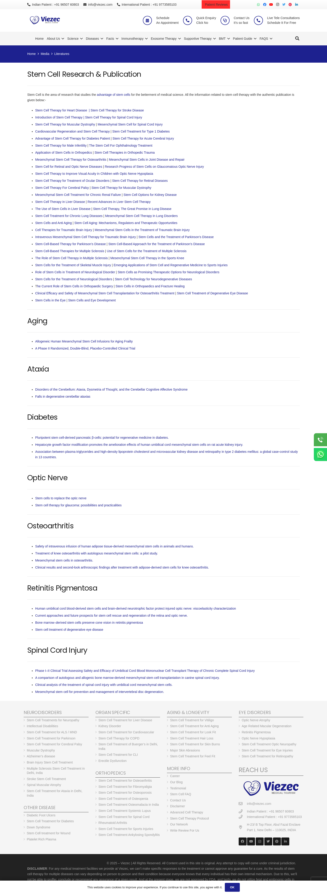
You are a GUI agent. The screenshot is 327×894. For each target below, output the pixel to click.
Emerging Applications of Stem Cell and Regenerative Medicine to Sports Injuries (171, 265)
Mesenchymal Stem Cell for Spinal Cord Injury (130, 124)
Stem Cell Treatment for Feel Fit (192, 756)
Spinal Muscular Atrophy (44, 785)
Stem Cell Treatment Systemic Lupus (125, 811)
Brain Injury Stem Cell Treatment (50, 762)
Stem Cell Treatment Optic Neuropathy (269, 744)
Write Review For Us (184, 830)
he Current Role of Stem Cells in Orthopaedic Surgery (75, 286)
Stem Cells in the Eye (50, 300)
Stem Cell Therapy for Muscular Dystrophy (65, 124)
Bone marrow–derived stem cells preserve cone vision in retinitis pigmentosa (89, 622)
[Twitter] (284, 4)
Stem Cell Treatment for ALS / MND (52, 732)
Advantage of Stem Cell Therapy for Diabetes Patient (72, 138)
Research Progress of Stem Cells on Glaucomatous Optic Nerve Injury (154, 166)
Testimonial (178, 788)
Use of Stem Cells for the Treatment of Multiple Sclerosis (146, 251)
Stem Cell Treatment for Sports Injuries (126, 829)
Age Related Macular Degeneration (267, 726)
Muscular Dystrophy (41, 750)
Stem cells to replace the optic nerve (61, 498)
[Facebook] (265, 4)
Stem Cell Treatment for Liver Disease (125, 720)
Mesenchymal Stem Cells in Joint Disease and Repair (147, 159)
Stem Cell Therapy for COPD (119, 738)
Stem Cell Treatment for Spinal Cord (124, 817)
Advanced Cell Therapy (186, 812)
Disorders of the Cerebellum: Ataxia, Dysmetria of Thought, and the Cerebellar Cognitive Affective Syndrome (111, 389)
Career (175, 776)
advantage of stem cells (113, 94)
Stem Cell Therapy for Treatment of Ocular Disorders (72, 180)
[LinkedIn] (296, 4)
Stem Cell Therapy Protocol (189, 818)
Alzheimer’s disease (41, 756)
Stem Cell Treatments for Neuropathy (53, 720)
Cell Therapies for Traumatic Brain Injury (63, 230)
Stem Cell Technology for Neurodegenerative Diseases (153, 279)
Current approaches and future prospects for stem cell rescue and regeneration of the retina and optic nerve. (111, 615)
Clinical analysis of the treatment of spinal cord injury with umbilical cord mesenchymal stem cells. (104, 685)
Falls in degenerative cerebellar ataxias (62, 396)
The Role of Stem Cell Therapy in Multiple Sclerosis (71, 258)
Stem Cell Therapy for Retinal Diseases (140, 180)
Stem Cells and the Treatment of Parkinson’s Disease (176, 237)
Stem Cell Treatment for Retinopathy (267, 756)
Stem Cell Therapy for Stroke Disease (117, 110)
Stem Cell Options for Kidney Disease (150, 195)
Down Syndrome (38, 827)
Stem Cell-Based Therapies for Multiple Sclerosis (69, 251)
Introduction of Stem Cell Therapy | (60, 117)
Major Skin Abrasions (185, 750)
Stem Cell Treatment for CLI (118, 754)
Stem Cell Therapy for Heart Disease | (63, 110)
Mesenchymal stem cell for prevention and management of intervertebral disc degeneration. (99, 692)
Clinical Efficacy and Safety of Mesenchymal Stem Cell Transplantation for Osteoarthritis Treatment (104, 293)
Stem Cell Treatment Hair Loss (191, 738)
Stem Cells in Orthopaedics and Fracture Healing (150, 286)
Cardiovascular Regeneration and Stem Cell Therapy (72, 131)
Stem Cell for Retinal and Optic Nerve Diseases (68, 166)
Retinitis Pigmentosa (256, 732)
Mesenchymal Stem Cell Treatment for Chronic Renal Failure (78, 195)
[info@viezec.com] (243, 804)
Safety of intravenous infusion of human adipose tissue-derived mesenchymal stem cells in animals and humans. (114, 546)
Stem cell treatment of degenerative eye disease (69, 629)
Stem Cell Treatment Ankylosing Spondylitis (129, 835)
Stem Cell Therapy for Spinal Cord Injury (113, 117)
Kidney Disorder (110, 726)
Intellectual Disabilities (42, 726)
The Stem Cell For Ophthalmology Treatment (120, 145)
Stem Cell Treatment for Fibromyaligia (125, 786)
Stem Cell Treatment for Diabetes (50, 821)
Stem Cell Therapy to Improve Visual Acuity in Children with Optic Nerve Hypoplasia (94, 173)
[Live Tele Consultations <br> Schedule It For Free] (260, 20)
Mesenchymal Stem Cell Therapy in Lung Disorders (141, 216)
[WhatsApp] (258, 4)
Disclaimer (177, 806)
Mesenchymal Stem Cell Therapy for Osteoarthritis (70, 159)
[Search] (297, 38)
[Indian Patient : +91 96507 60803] (243, 811)
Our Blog (176, 782)
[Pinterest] (290, 4)
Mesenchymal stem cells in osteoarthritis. (64, 560)
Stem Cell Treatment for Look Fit (193, 732)
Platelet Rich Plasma (41, 839)
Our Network (179, 824)
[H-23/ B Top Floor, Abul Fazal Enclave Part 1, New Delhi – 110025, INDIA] (243, 827)
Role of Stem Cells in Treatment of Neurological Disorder (75, 272)
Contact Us (178, 800)
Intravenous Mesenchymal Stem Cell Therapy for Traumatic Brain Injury (85, 237)
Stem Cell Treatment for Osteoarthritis (125, 780)
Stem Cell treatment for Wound (48, 833)
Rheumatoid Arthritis (113, 823)
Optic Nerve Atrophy (256, 720)
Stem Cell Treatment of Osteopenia (123, 798)
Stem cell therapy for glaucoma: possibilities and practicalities (78, 505)
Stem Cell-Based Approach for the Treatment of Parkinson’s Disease (156, 244)
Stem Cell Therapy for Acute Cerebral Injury (143, 138)
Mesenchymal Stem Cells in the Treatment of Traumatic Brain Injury (142, 230)
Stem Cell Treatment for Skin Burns (195, 744)
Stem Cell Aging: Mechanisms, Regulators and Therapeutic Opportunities (125, 223)
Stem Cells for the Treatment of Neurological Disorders (73, 279)
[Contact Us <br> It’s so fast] (227, 20)
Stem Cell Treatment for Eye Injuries (267, 750)
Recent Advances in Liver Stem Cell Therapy (119, 202)
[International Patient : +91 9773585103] (243, 817)
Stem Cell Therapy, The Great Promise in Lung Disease (132, 209)
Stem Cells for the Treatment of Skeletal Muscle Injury (73, 265)
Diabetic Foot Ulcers (41, 815)
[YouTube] (271, 4)
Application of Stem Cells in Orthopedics (63, 152)
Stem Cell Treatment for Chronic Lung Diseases (68, 216)
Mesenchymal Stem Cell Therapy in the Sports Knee (147, 258)
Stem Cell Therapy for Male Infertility (61, 145)
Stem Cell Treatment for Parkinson (51, 738)
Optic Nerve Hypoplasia (258, 738)
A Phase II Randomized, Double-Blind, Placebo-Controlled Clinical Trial (85, 348)
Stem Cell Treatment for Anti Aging (194, 726)
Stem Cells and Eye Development (92, 300)
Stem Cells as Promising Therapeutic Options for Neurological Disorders (168, 272)
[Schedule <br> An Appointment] (149, 20)
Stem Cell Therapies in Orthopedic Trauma (124, 152)
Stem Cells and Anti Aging (53, 223)
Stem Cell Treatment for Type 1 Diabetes (141, 131)
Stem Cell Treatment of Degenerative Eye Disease (212, 293)
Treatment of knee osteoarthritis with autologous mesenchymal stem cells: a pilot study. (96, 553)
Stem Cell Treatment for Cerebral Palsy (54, 744)
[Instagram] (277, 4)
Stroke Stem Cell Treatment (46, 779)
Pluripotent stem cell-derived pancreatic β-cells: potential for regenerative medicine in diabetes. (102, 437)
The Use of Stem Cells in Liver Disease (63, 209)
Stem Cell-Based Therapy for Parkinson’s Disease (70, 244)
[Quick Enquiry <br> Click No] (189, 20)
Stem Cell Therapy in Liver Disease (60, 202)
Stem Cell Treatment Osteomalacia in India (129, 804)
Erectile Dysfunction (113, 761)
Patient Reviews (216, 4)
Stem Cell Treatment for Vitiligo (192, 720)
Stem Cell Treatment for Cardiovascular (126, 732)
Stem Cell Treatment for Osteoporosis (125, 792)
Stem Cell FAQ (180, 794)
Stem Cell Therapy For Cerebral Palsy (62, 188)
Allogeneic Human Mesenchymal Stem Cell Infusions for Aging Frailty (84, 341)
